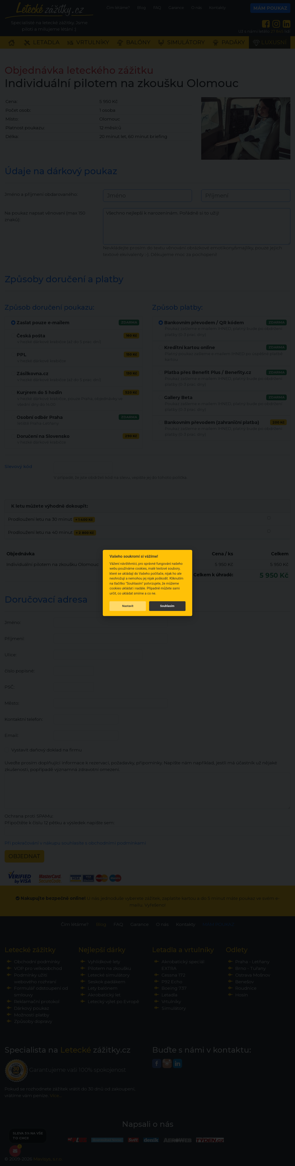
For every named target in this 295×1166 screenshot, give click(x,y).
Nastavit (127, 606)
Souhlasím (167, 606)
